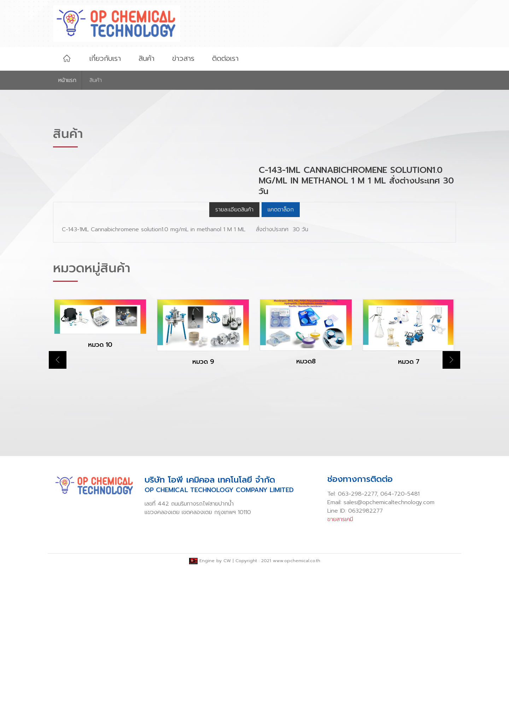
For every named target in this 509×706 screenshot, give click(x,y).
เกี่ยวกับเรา (105, 58)
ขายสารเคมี (340, 657)
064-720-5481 (400, 631)
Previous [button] (57, 497)
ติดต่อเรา (225, 58)
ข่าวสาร (183, 58)
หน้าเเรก (67, 80)
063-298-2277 (357, 631)
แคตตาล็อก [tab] (281, 347)
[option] (100, 467)
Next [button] (451, 497)
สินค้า (146, 58)
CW (227, 698)
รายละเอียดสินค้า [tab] (234, 347)
